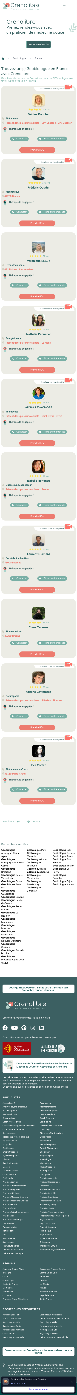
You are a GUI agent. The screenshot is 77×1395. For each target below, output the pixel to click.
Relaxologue (45, 1231)
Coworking (45, 1129)
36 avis (46, 549)
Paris (36, 850)
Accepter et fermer (38, 1389)
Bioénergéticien (10, 1114)
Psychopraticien (10, 1227)
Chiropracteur (9, 1118)
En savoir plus (18, 1383)
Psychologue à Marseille (13, 1330)
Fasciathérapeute (48, 1144)
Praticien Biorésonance (50, 1182)
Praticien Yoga (9, 1216)
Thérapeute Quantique (13, 1253)
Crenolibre (9, 1017)
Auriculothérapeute (48, 1111)
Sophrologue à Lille (11, 1322)
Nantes (38, 872)
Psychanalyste (46, 1220)
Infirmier (6, 1159)
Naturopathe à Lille (48, 1330)
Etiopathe (7, 1144)
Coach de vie (45, 1122)
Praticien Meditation (49, 1197)
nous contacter (22, 1374)
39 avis (46, 476)
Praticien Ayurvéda (48, 1178)
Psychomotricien (47, 1223)
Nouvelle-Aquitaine (48, 1292)
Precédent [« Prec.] (11, 822)
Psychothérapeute (48, 1227)
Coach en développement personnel (19, 1126)
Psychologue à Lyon (48, 1334)
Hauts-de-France (10, 1284)
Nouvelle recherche (39, 44)
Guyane (12, 897)
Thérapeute (45, 1242)
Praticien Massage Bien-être (15, 1197)
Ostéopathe (8, 1178)
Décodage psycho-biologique (16, 1137)
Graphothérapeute (11, 1152)
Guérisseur (45, 1152)
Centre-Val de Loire (48, 1273)
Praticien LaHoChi (48, 1193)
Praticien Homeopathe (50, 1189)
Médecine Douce (10, 1171)
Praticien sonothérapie (13, 1220)
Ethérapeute (45, 1141)
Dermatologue (9, 1133)
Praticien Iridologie (11, 1193)
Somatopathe (9, 1238)
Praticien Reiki (9, 1208)
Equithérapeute (10, 1141)
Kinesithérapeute (10, 1163)
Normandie (8, 1292)
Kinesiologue (45, 1159)
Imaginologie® (46, 1156)
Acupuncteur (45, 1103)
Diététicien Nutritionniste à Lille (54, 1337)
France (38, 58)
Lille (62, 850)
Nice (36, 869)
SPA (4, 1235)
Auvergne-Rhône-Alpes (10, 853)
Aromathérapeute (48, 1107)
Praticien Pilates (10, 1204)
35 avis (46, 623)
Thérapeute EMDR (48, 1246)
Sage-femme (46, 1235)
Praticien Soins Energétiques (16, 1212)
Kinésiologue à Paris (12, 1326)
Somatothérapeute (48, 1238)
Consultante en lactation (13, 1129)
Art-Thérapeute (10, 1111)
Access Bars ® (9, 1103)
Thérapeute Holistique (13, 1250)
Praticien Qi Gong (48, 1204)
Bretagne (7, 1273)
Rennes (64, 853)
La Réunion (45, 1284)
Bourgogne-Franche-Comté (12, 862)
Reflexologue (8, 1231)
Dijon (63, 881)
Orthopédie (45, 1174)
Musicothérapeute (48, 1167)
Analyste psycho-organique (15, 1107)
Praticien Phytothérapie (50, 1201)
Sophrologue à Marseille (51, 1315)
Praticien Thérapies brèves (52, 1212)
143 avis (46, 110)
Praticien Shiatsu (47, 1208)
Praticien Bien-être (11, 1182)
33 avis (46, 687)
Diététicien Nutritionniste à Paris (54, 1318)
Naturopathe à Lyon (12, 1318)
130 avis (46, 183)
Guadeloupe (8, 1280)
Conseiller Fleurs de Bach (51, 1126)
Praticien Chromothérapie (14, 1186)
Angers (63, 884)
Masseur (6, 1167)
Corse (11, 881)
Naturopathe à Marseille (51, 1326)
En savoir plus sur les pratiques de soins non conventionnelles (35, 1087)
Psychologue (8, 1223)
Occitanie (7, 1295)
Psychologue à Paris (11, 1315)
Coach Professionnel (12, 1122)
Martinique (8, 1288)
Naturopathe (46, 1171)
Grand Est (44, 1277)
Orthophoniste (9, 1174)
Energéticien (45, 1137)
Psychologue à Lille (48, 1322)
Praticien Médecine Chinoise (15, 1201)
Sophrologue (8, 1242)
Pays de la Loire (47, 1295)
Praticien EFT (46, 1186)
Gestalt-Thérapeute (49, 1148)
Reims (63, 856)
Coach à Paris (9, 1334)
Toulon (63, 865)
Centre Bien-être (47, 1114)
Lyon (37, 859)
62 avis (46, 256)
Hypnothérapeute (11, 1156)
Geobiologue (19, 58)
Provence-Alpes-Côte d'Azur (12, 959)
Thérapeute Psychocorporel (52, 1250)
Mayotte (44, 1288)
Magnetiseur (45, 1163)
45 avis (46, 403)
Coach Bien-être (47, 1118)
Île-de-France (46, 1299)
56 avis (46, 329)
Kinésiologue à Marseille (13, 1337)
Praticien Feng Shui (11, 1189)
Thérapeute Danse (11, 1246)
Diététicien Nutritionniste (51, 1133)
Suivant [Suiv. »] (33, 822)
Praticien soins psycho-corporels (54, 1216)
